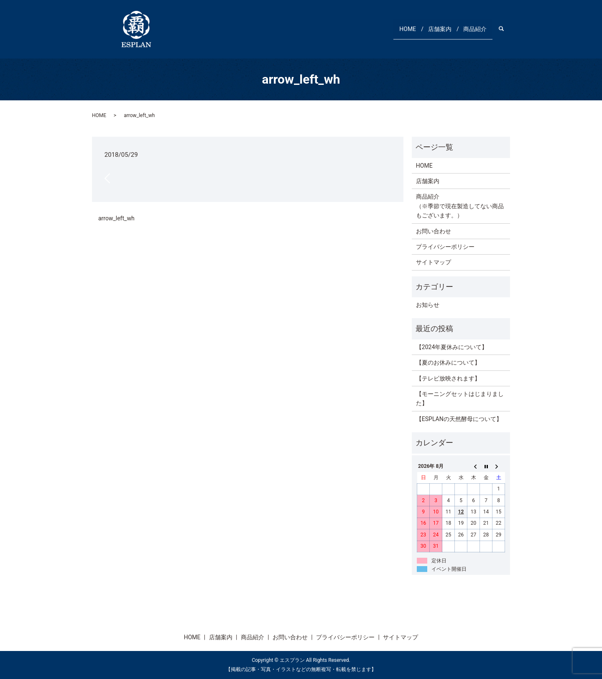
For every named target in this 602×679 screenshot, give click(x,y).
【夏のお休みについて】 (448, 362)
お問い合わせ (433, 231)
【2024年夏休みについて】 (451, 347)
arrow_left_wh (116, 218)
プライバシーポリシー (445, 246)
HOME (393, 29)
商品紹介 (472, 29)
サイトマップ (433, 262)
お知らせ (427, 304)
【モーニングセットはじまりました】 (460, 398)
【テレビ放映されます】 (448, 378)
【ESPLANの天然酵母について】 (459, 419)
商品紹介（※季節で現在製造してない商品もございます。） (460, 206)
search (505, 29)
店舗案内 (431, 29)
